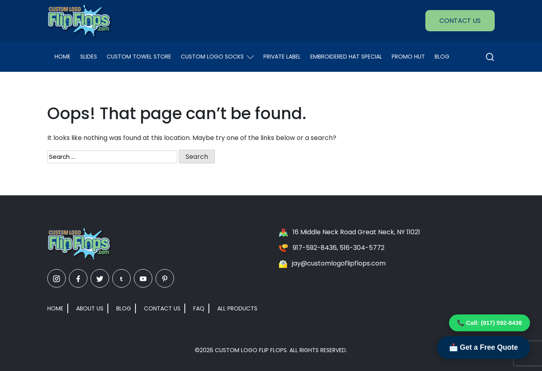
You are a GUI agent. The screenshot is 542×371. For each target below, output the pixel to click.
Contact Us (460, 20)
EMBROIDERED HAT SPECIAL (346, 57)
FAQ (198, 308)
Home (63, 57)
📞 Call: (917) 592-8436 (489, 322)
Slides (88, 57)
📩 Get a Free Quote (483, 347)
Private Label (282, 57)
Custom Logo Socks (217, 57)
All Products (237, 308)
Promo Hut (408, 57)
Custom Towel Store (139, 57)
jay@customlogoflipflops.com (339, 263)
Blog (442, 57)
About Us (89, 308)
